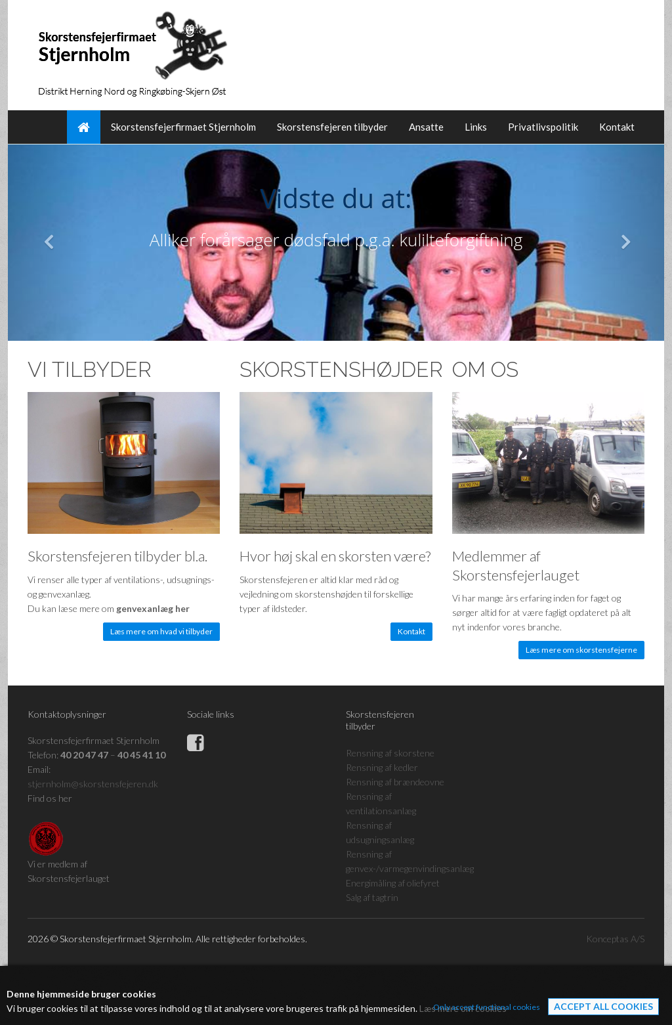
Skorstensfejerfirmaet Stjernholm (183, 127)
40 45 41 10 (141, 754)
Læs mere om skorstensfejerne (581, 650)
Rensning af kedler (382, 767)
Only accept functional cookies (486, 1007)
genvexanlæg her (153, 608)
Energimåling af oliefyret (393, 882)
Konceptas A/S (615, 938)
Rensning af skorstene (390, 752)
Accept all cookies (603, 1006)
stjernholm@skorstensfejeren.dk (93, 783)
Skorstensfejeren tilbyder (332, 127)
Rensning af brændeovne (395, 781)
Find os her (50, 798)
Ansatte (426, 127)
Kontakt (617, 127)
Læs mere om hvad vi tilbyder (161, 631)
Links (476, 127)
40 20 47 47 (84, 754)
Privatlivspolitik (543, 127)
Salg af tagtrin (372, 897)
